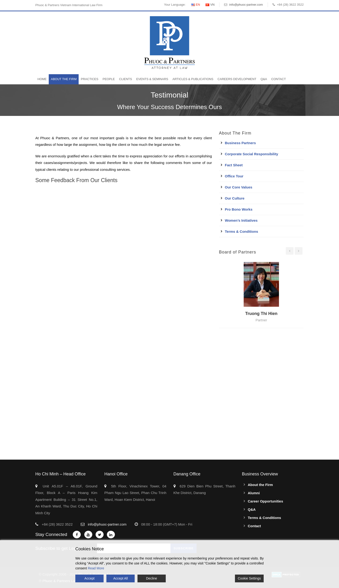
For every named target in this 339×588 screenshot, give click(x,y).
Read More (96, 568)
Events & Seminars (152, 79)
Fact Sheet (234, 165)
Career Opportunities (265, 501)
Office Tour (234, 176)
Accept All (120, 578)
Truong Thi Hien (261, 313)
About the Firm (64, 79)
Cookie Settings (249, 578)
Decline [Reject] (151, 578)
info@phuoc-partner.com (246, 4)
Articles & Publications (192, 79)
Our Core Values (238, 187)
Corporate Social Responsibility (251, 154)
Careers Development (237, 79)
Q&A (264, 79)
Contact (278, 79)
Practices (89, 79)
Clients (125, 79)
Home (42, 79)
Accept (90, 578)
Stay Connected (51, 534)
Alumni (254, 493)
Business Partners (240, 143)
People (109, 79)
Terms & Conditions (241, 231)
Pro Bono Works (238, 209)
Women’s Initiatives (241, 220)
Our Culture (234, 198)
